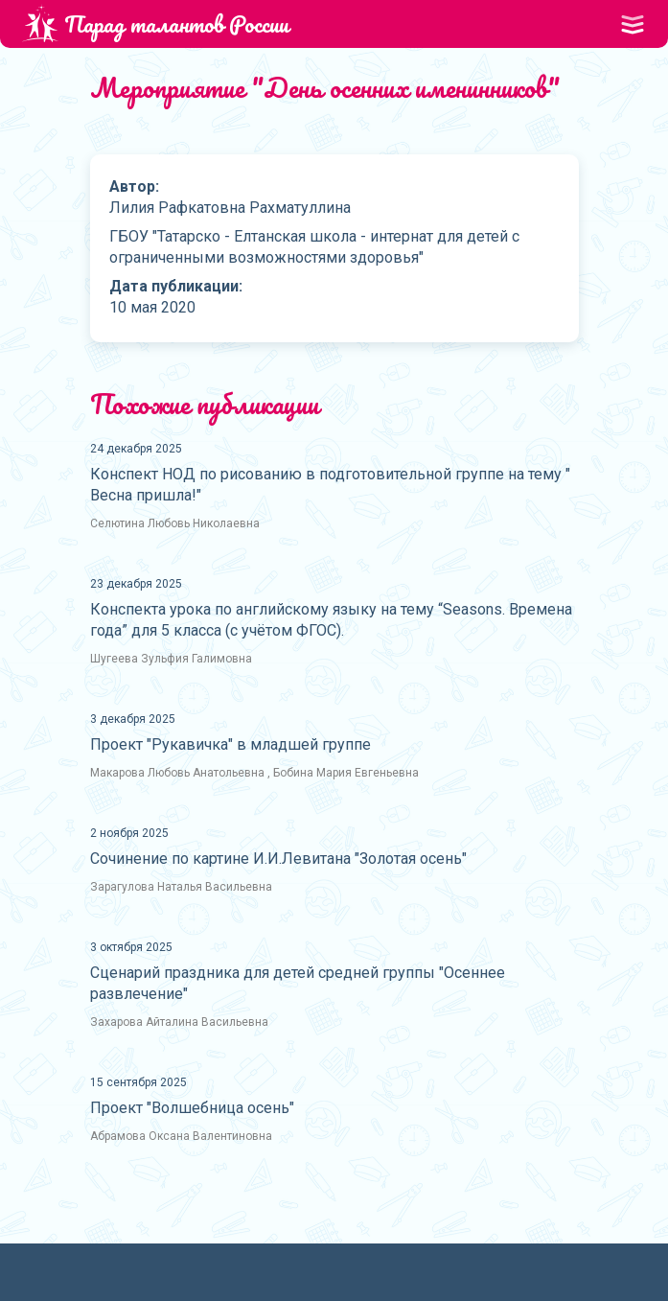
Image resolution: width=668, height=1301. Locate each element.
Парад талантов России (155, 23)
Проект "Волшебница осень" (192, 1108)
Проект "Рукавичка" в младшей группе (230, 744)
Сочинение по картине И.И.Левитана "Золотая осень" (278, 858)
